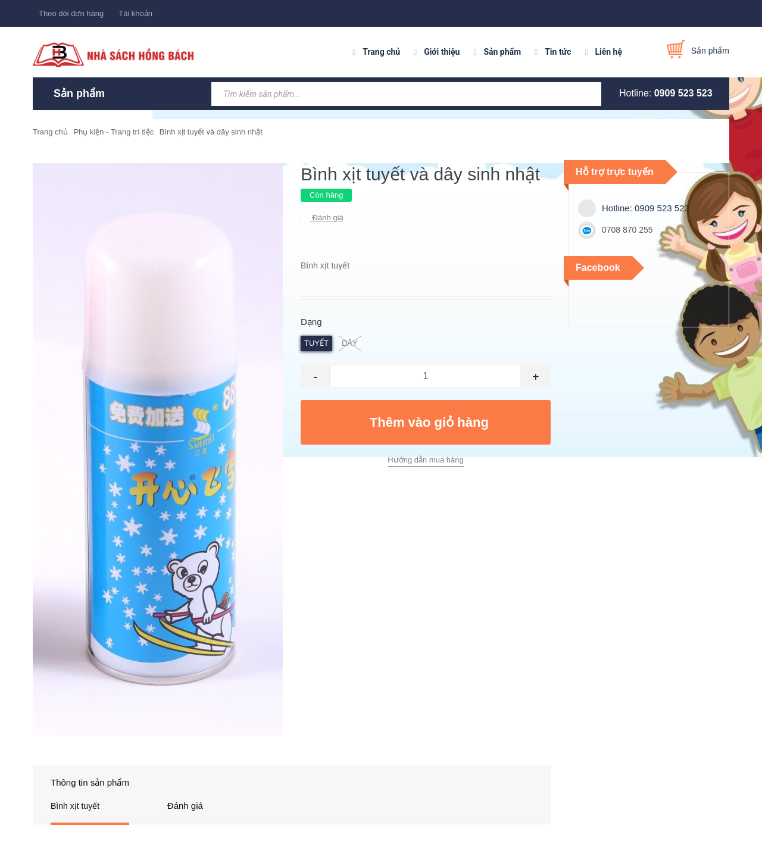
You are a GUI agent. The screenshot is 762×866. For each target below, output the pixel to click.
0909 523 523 (683, 93)
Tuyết (316, 343)
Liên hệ (608, 52)
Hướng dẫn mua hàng (425, 459)
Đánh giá (326, 217)
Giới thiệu (442, 52)
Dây (349, 343)
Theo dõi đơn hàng (71, 13)
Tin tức (558, 52)
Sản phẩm (502, 52)
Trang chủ (381, 52)
